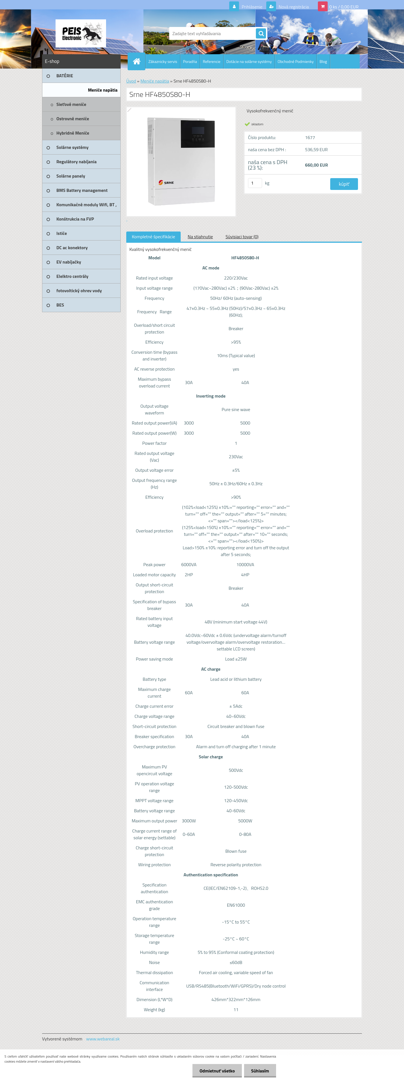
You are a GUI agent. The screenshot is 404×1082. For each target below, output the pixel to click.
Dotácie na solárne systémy (249, 61)
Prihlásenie (252, 6)
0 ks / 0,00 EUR (344, 6)
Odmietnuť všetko (217, 1070)
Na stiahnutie (200, 236)
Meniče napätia (154, 81)
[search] (261, 33)
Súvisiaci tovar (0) (242, 236)
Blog (323, 61)
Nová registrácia (293, 6)
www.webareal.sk (103, 1038)
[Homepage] (138, 61)
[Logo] (80, 33)
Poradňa (190, 61)
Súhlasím (260, 1070)
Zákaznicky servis (162, 61)
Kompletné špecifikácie (153, 236)
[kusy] (255, 183)
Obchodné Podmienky (296, 61)
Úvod (131, 81)
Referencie (212, 61)
